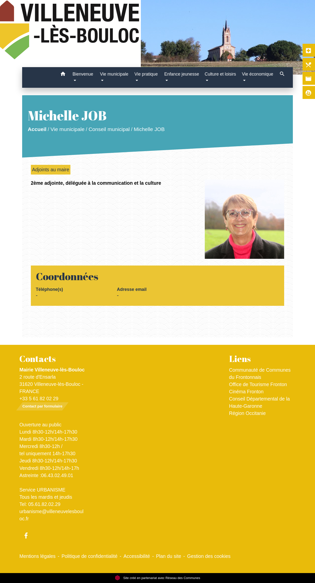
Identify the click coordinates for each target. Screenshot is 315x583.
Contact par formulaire (42, 406)
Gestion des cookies (208, 556)
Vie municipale (67, 129)
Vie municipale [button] (114, 74)
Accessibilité (136, 556)
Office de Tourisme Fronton (258, 384)
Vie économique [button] (257, 74)
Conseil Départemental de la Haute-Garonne (259, 402)
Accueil (37, 129)
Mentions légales (37, 556)
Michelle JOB (149, 129)
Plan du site (168, 556)
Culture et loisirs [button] (220, 74)
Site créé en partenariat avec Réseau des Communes (157, 578)
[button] (63, 74)
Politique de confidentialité (89, 556)
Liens (240, 359)
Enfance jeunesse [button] (181, 74)
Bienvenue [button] (82, 74)
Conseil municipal (109, 129)
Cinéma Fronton (246, 391)
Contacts (37, 359)
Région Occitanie (247, 413)
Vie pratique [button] (146, 74)
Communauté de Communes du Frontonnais (260, 373)
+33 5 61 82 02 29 (38, 398)
